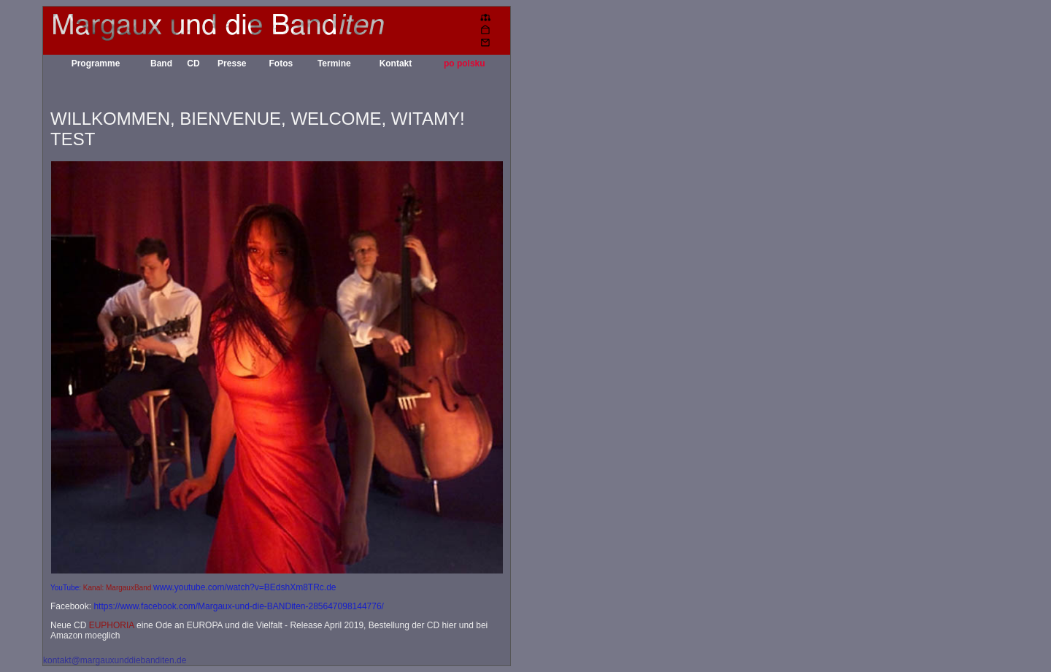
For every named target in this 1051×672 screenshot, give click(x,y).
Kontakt (396, 63)
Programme (96, 63)
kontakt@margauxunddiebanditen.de (114, 660)
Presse (231, 63)
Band (161, 63)
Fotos (281, 63)
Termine (334, 63)
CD (193, 63)
